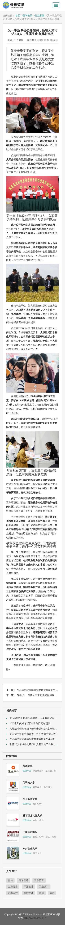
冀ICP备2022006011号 (35, 918)
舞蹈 (41, 893)
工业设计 (44, 886)
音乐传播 (13, 886)
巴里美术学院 (30, 832)
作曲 (10, 880)
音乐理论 (23, 880)
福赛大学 (27, 766)
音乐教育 (39, 880)
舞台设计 (28, 893)
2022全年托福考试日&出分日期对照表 (30, 723)
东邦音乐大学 (30, 848)
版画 (52, 893)
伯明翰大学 (29, 782)
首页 (17, 15)
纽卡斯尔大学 (30, 799)
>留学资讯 (26, 15)
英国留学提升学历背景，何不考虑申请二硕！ (34, 734)
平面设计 (28, 886)
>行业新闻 (39, 15)
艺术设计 (13, 893)
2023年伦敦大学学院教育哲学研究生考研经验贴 (35, 739)
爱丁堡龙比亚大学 (32, 815)
